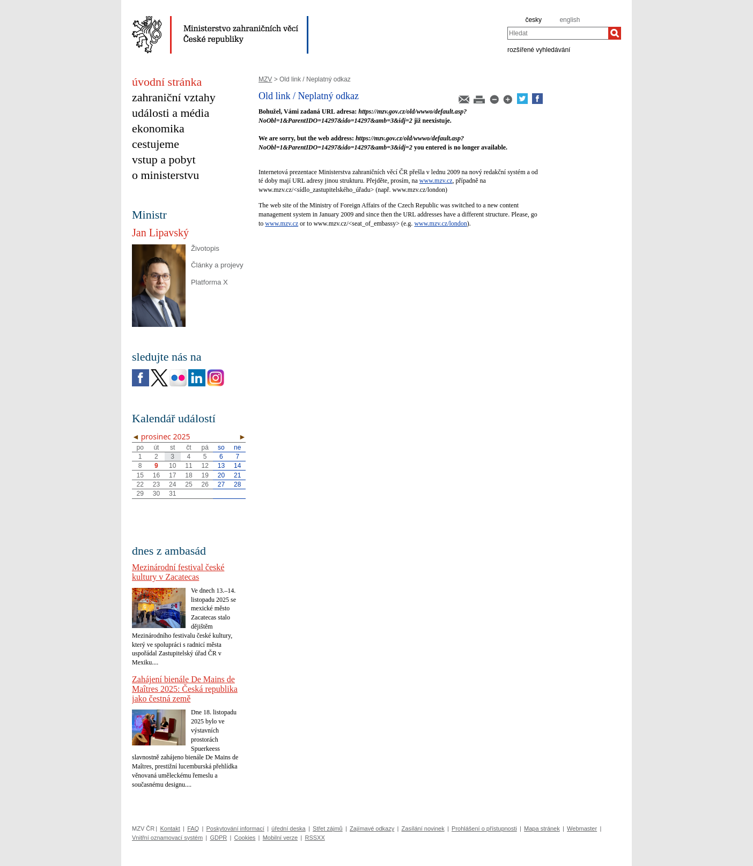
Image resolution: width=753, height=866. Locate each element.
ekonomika (158, 128)
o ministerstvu (165, 175)
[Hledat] (614, 33)
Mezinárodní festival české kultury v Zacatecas (178, 572)
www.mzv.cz (436, 180)
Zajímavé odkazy (372, 828)
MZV (265, 79)
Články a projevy (217, 265)
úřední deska (288, 828)
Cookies (245, 837)
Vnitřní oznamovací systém (167, 837)
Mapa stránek (542, 828)
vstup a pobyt (164, 159)
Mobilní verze (280, 837)
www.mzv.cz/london (440, 223)
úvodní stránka (167, 81)
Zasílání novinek (423, 828)
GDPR (218, 837)
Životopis (205, 248)
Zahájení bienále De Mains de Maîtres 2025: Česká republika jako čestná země (185, 689)
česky (533, 20)
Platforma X (209, 282)
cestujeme (155, 144)
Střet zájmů (328, 828)
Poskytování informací (235, 828)
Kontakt (170, 828)
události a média (170, 113)
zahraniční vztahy (174, 97)
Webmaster (582, 828)
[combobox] (557, 33)
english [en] (569, 20)
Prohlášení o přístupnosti (484, 828)
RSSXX (314, 837)
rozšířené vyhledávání (538, 49)
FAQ (193, 828)
